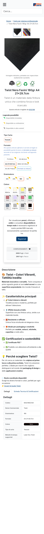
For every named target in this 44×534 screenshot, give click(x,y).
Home (8, 21)
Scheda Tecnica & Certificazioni (26, 391)
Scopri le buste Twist (12, 386)
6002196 (32, 109)
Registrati (22, 239)
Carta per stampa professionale (25, 21)
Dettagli (7, 391)
